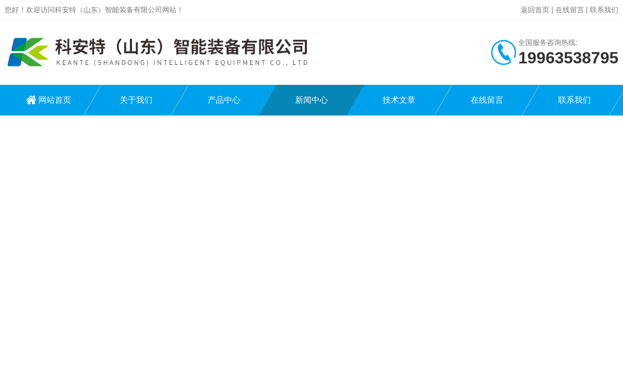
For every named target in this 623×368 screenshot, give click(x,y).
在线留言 (569, 10)
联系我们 (604, 10)
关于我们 (136, 100)
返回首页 (535, 10)
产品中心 (224, 100)
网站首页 (54, 100)
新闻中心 (311, 100)
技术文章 (399, 100)
